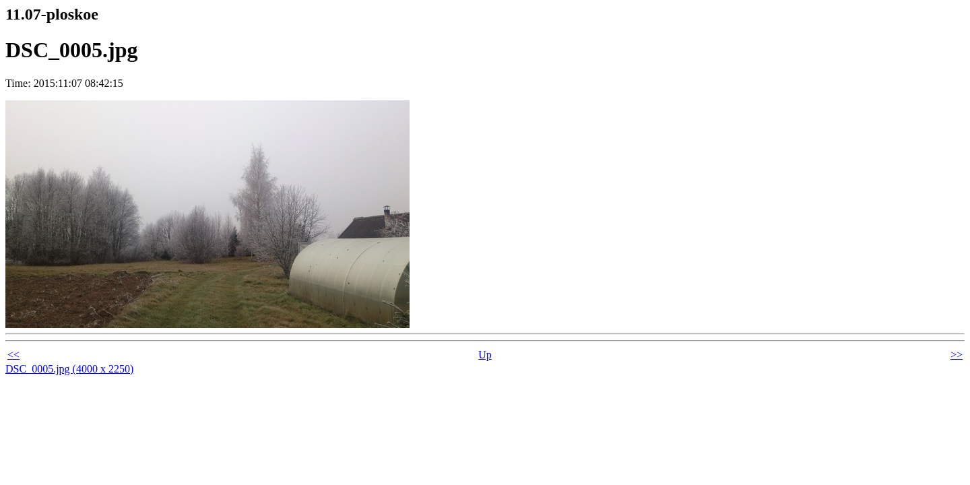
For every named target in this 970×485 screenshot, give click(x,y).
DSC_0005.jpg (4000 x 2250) (69, 369)
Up (485, 354)
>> (956, 354)
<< (13, 354)
